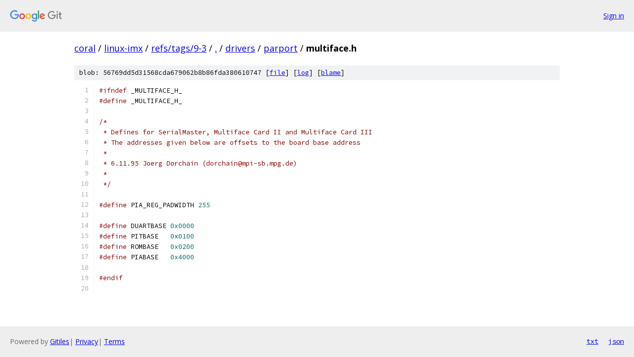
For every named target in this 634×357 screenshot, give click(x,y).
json (616, 341)
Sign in (613, 15)
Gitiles (59, 341)
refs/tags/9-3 (179, 48)
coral (85, 48)
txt (592, 341)
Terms (114, 341)
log (303, 72)
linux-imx (123, 48)
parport (281, 48)
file (277, 72)
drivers (240, 48)
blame (331, 72)
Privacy (86, 341)
